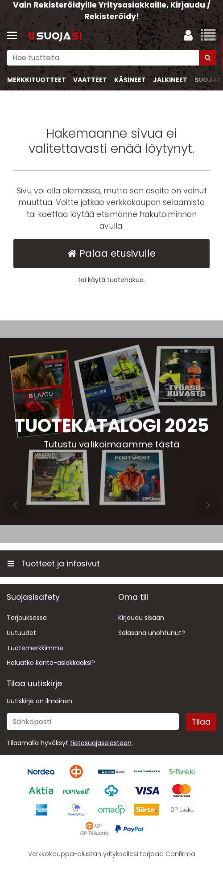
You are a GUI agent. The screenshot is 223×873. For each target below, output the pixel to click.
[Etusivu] (55, 35)
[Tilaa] (201, 722)
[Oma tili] (188, 35)
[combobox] (111, 58)
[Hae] (207, 58)
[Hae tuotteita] (111, 58)
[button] (101, 742)
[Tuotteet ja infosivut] (15, 35)
